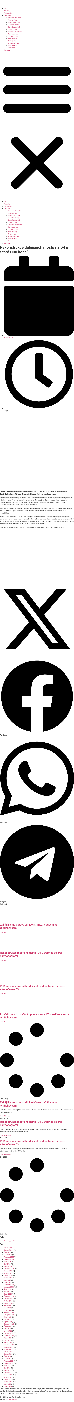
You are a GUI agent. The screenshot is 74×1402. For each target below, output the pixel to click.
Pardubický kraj (13, 36)
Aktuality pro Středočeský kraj (14, 1241)
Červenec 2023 (9, 1324)
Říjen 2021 (7, 1366)
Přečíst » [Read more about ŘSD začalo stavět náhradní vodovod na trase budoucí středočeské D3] (3, 994)
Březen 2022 (8, 1354)
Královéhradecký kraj (15, 27)
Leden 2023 (8, 1331)
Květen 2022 (8, 1349)
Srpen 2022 (8, 1342)
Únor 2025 (7, 1280)
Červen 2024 (8, 1299)
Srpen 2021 (8, 1370)
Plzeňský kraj (12, 38)
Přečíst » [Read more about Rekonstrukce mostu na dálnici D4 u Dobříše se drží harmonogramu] (3, 960)
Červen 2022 (8, 1347)
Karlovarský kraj (13, 25)
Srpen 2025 (8, 1266)
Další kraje (7, 15)
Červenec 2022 (9, 1345)
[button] (37, 126)
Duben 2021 (8, 1379)
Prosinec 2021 (9, 1361)
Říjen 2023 (7, 1317)
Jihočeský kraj (12, 20)
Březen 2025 (8, 1278)
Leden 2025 (8, 1282)
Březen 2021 (8, 1382)
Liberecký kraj (12, 29)
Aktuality (7, 11)
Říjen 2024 (7, 1289)
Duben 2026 (8, 1248)
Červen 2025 (8, 1271)
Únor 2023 (7, 1329)
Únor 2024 (7, 1308)
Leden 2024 (8, 1310)
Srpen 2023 (8, 1322)
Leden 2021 (8, 1386)
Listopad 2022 (9, 1336)
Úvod (5, 8)
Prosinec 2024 (9, 1285)
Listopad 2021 (9, 1363)
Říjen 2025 (7, 1262)
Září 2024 (7, 1292)
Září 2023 (7, 1319)
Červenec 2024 (9, 1296)
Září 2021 (7, 1368)
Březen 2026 (8, 1250)
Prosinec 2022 (9, 1333)
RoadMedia (13, 1399)
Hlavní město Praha (14, 18)
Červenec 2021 (9, 1373)
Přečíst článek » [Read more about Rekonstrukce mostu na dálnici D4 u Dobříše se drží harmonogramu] (5, 1135)
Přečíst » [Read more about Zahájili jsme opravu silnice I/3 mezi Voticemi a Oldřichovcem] (3, 932)
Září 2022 (7, 1340)
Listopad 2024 (9, 1287)
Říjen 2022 (7, 1338)
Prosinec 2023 (9, 1312)
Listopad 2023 (9, 1315)
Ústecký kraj (12, 41)
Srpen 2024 (8, 1294)
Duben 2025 (8, 1275)
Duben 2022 (8, 1352)
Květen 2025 (8, 1273)
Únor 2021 (7, 1384)
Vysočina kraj (12, 45)
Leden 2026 (8, 1255)
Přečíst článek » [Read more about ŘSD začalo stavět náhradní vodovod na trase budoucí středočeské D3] (5, 1155)
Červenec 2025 (9, 1269)
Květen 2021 (8, 1377)
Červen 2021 (8, 1375)
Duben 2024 (8, 1303)
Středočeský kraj (13, 43)
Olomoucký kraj (13, 34)
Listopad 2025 (9, 1259)
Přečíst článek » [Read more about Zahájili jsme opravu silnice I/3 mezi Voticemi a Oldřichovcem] (5, 1116)
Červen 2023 (8, 1326)
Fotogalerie (8, 13)
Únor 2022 (7, 1356)
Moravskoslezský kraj (15, 32)
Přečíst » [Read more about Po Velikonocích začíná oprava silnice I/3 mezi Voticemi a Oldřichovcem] (3, 1022)
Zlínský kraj (11, 48)
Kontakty (7, 50)
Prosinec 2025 (9, 1257)
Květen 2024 (8, 1301)
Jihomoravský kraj (14, 22)
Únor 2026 (7, 1252)
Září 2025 (7, 1264)
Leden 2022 (8, 1359)
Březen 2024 (8, 1305)
